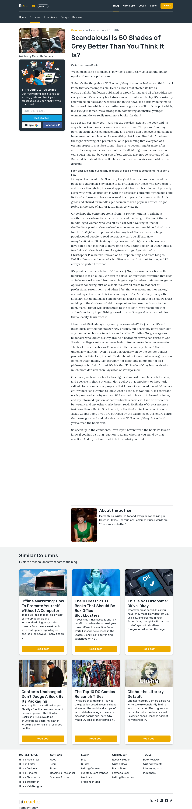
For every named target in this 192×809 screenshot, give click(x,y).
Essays (64, 17)
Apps (43, 6)
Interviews (50, 17)
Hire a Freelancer (29, 759)
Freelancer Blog (90, 781)
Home (22, 17)
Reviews (77, 17)
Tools (153, 5)
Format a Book (120, 772)
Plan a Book (119, 768)
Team (53, 764)
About (53, 759)
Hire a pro (129, 5)
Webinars (86, 777)
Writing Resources (123, 777)
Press (53, 768)
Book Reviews (151, 759)
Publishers (149, 772)
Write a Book (119, 764)
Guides (85, 764)
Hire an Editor (27, 764)
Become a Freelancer (62, 772)
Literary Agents (152, 768)
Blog (116, 5)
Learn (142, 5)
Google (31, 125)
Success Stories (59, 777)
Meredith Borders (42, 56)
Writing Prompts (152, 764)
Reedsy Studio (120, 759)
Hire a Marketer (28, 772)
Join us (167, 5)
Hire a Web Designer (31, 786)
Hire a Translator (29, 781)
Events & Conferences (94, 772)
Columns (35, 17)
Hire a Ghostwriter (30, 777)
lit (27, 5)
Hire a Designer (28, 768)
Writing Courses (90, 768)
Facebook (52, 125)
